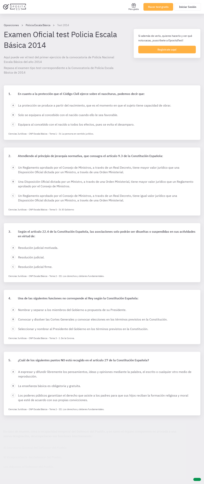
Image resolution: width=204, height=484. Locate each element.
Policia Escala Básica (38, 25)
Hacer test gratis (158, 7)
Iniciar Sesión (187, 7)
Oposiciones (11, 25)
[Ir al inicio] (14, 7)
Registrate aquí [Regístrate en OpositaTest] (167, 49)
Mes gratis (133, 6)
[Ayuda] (197, 479)
